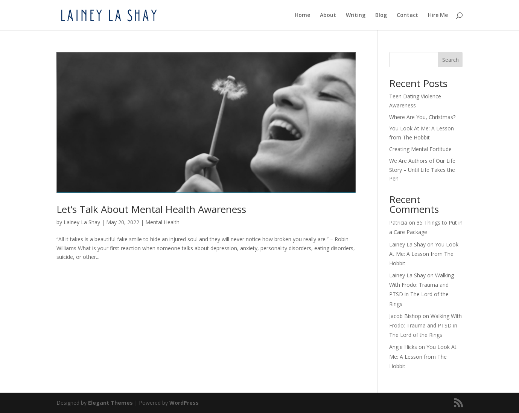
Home (302, 15)
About (328, 15)
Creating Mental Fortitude (420, 149)
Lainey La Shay (82, 222)
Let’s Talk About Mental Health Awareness (151, 209)
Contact (407, 15)
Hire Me (438, 15)
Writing (355, 15)
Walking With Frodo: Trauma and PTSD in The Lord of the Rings (425, 325)
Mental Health (162, 222)
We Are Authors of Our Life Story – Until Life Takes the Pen (422, 169)
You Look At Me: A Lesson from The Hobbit (423, 254)
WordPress (184, 402)
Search (450, 59)
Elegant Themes (110, 402)
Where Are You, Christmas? (422, 117)
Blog (381, 15)
